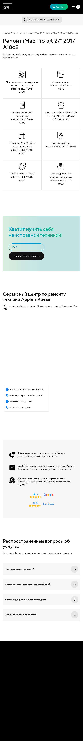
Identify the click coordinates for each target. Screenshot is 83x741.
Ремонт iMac (19, 33)
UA (73, 7)
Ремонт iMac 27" (35, 33)
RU (78, 7)
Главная (6, 33)
